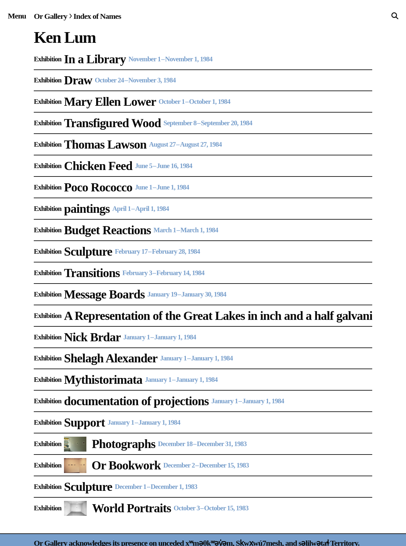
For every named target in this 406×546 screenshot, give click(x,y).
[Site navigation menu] (17, 16)
